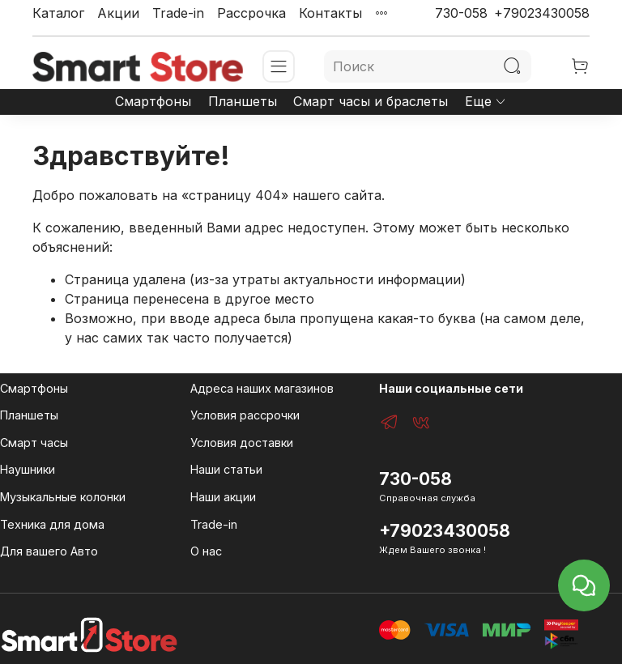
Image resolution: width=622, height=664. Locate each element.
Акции (118, 13)
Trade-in (178, 13)
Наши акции (223, 497)
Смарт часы (34, 442)
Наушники (27, 469)
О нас (206, 551)
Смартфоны (153, 101)
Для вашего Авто (49, 551)
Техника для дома (52, 524)
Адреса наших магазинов (262, 388)
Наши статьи (226, 469)
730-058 (461, 13)
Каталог (58, 13)
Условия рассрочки (245, 415)
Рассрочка (251, 13)
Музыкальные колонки (63, 497)
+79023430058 (542, 13)
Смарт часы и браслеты (370, 101)
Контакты (330, 13)
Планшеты (242, 101)
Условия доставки (241, 442)
